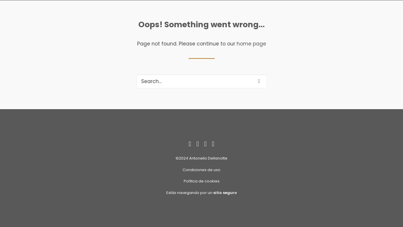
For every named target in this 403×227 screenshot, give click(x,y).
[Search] (202, 81)
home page (251, 43)
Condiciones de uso (201, 170)
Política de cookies (202, 181)
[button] (259, 81)
